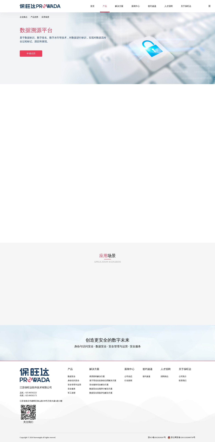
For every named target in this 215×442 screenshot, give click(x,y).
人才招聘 (168, 6)
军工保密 (71, 393)
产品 (105, 6)
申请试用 (31, 53)
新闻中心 (135, 6)
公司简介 (182, 376)
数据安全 (71, 376)
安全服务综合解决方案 (99, 385)
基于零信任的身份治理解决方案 (102, 381)
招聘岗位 (164, 376)
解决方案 (119, 6)
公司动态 (128, 376)
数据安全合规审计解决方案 (100, 389)
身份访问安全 (73, 381)
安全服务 (71, 389)
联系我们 (182, 381)
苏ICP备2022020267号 (157, 437)
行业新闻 (128, 381)
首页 (92, 6)
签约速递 (152, 6)
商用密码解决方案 (97, 376)
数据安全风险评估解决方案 (100, 393)
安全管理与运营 (74, 385)
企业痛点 (23, 17)
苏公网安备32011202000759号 (181, 437)
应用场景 (45, 17)
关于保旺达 (186, 6)
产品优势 (34, 17)
